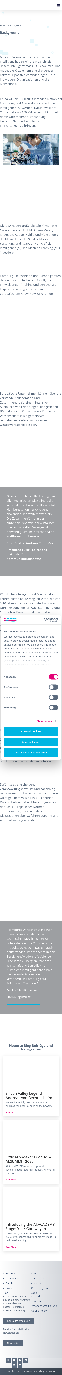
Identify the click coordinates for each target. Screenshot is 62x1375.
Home (3, 25)
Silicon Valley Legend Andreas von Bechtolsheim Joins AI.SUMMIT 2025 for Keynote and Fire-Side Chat (29, 1095)
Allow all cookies (31, 731)
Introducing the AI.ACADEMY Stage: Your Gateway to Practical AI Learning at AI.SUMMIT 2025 (30, 1226)
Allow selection (31, 741)
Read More (11, 1112)
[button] (58, 5)
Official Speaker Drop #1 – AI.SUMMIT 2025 (28, 1159)
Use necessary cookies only (30, 752)
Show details (44, 721)
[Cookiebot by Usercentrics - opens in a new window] (44, 620)
